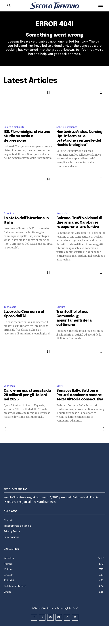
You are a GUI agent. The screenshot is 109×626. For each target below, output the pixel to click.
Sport (59, 385)
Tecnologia (10, 306)
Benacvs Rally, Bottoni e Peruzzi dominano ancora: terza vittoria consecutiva (79, 395)
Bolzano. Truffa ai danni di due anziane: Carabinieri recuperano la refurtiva (79, 222)
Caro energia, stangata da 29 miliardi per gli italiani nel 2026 (27, 395)
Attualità (9, 213)
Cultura (60, 306)
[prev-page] (6, 429)
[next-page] (102, 429)
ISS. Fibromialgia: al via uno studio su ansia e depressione (27, 136)
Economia (9, 385)
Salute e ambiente (14, 127)
